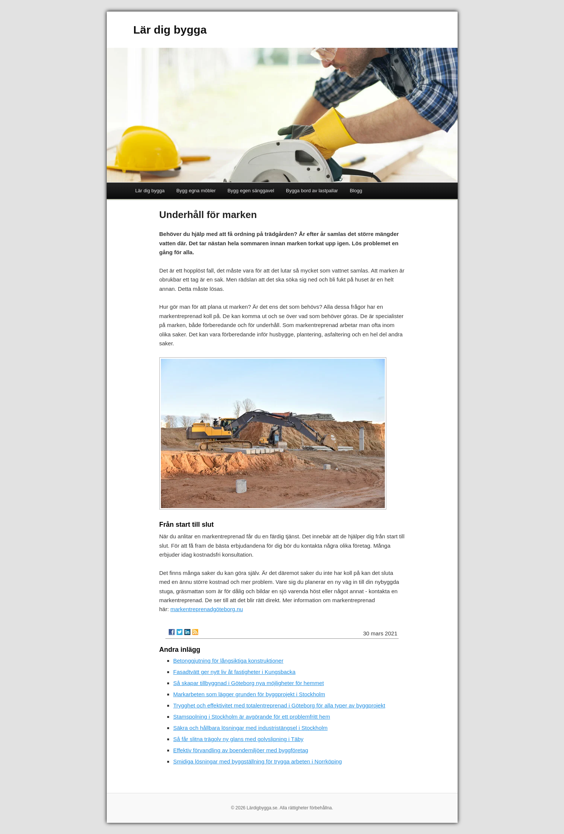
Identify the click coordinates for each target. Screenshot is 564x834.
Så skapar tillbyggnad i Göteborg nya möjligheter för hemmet (248, 683)
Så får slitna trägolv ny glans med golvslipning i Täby (238, 739)
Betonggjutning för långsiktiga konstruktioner (228, 660)
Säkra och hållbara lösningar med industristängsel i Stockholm (250, 728)
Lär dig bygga (170, 30)
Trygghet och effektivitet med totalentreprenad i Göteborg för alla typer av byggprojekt (279, 705)
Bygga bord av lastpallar (312, 190)
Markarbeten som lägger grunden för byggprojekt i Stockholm (249, 694)
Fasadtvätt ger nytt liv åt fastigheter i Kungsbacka (234, 672)
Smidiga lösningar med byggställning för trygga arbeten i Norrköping (257, 761)
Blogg (356, 190)
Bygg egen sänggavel (250, 190)
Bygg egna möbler (196, 190)
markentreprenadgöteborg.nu (207, 609)
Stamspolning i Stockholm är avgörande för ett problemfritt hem (251, 716)
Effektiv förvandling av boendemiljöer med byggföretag (240, 750)
